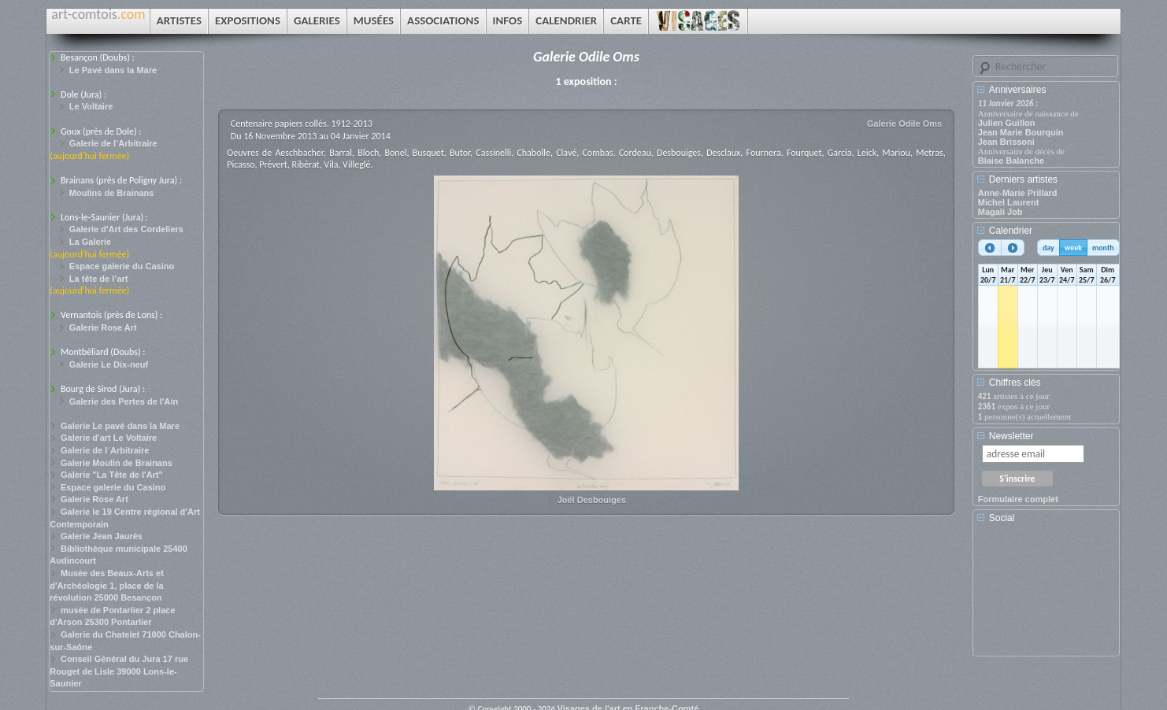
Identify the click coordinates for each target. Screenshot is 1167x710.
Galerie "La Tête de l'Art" (112, 474)
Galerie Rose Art (103, 327)
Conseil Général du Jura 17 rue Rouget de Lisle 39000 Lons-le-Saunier (119, 671)
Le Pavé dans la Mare (113, 70)
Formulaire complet (1018, 499)
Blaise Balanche (1011, 160)
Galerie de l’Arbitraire (113, 143)
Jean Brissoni (1006, 141)
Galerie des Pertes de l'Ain (123, 401)
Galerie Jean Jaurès (102, 536)
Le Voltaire (91, 106)
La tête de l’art (98, 278)
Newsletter (1011, 436)
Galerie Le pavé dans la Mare (120, 426)
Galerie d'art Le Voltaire (109, 437)
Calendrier (1010, 230)
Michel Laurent (1008, 202)
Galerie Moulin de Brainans (116, 463)
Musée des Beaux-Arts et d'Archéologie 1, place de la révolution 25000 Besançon (107, 585)
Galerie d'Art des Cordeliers (126, 229)
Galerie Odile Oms (904, 123)
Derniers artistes (1023, 179)
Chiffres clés (1015, 382)
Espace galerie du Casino (121, 266)
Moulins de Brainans (111, 193)
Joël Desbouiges (592, 500)
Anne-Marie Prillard (1018, 193)
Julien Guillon (1006, 123)
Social (1002, 517)
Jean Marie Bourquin (1021, 132)
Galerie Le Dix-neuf (108, 364)
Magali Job (1000, 211)
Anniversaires (1018, 89)
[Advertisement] (1049, 595)
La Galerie (90, 241)
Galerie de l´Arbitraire (105, 450)
